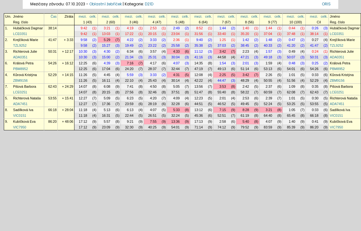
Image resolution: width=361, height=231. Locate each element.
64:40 (268, 115)
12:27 (83, 98)
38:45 (245, 45)
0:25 (315, 63)
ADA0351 (20, 57)
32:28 (175, 104)
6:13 (130, 110)
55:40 (221, 92)
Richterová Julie (25, 51)
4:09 (176, 98)
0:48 (292, 63)
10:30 (83, 51)
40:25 (152, 127)
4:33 (176, 51)
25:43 (152, 80)
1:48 (269, 40)
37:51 (175, 92)
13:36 (175, 121)
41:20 (291, 45)
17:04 (106, 69)
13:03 (106, 34)
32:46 (152, 92)
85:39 (291, 127)
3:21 (107, 28)
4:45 (107, 75)
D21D (149, 4)
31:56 (198, 34)
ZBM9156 (20, 80)
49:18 (268, 57)
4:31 (176, 75)
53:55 (52, 98)
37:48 (291, 34)
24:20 (129, 69)
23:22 (152, 45)
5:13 (107, 110)
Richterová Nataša (27, 98)
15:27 (106, 45)
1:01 (292, 75)
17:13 (198, 121)
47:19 (198, 69)
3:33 (153, 40)
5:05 (176, 86)
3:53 (222, 86)
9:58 (84, 40)
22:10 (129, 80)
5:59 (130, 75)
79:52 (245, 127)
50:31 (52, 51)
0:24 (315, 51)
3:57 (153, 51)
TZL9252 (20, 45)
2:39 (269, 98)
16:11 (106, 80)
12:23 (198, 98)
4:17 (153, 63)
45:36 (198, 115)
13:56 (198, 86)
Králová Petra (23, 63)
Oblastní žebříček (105, 4)
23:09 (106, 127)
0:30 (315, 98)
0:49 (292, 51)
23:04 (175, 34)
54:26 (52, 63)
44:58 (221, 57)
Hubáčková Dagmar (28, 28)
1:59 (269, 63)
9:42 (84, 28)
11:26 (83, 75)
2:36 (176, 40)
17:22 (129, 34)
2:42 (245, 86)
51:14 (245, 69)
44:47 (221, 80)
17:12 (83, 121)
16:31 (106, 115)
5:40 (245, 121)
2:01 (245, 63)
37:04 (268, 34)
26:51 (152, 115)
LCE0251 (20, 92)
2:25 (222, 75)
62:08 (291, 92)
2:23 (245, 51)
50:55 (268, 80)
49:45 (245, 104)
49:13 (221, 69)
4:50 (153, 86)
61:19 (245, 115)
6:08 (107, 86)
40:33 (268, 45)
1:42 (245, 40)
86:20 (52, 121)
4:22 (130, 40)
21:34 (129, 57)
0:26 (315, 28)
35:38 (198, 45)
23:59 (129, 104)
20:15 (152, 34)
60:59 (268, 92)
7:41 (130, 86)
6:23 (130, 98)
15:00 (106, 57)
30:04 (175, 57)
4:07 (176, 63)
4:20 (153, 98)
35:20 (245, 34)
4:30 (107, 51)
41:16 (198, 57)
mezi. (82, 16)
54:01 (291, 69)
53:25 (291, 104)
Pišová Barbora (24, 86)
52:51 (221, 115)
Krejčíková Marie (25, 40)
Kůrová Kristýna (25, 75)
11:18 (83, 110)
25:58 (175, 45)
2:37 (269, 86)
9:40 (199, 40)
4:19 (130, 28)
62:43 (52, 86)
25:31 (152, 57)
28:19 (152, 104)
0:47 (292, 40)
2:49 (176, 28)
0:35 (315, 86)
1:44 (222, 28)
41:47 (52, 40)
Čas (53, 16)
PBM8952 (20, 69)
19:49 (129, 45)
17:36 (106, 104)
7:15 (222, 110)
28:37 (152, 69)
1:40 (245, 28)
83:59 (268, 127)
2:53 (153, 28)
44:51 (198, 104)
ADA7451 (20, 104)
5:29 (107, 40)
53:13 (268, 69)
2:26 (269, 75)
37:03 (221, 45)
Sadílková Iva (23, 110)
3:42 (222, 51)
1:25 (222, 40)
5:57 (107, 121)
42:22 (198, 80)
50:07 (291, 57)
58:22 (245, 92)
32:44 (175, 69)
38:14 (52, 28)
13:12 (198, 110)
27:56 (129, 92)
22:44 (129, 115)
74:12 (221, 127)
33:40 (221, 34)
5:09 (107, 98)
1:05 (292, 110)
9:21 (130, 121)
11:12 (198, 51)
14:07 (83, 86)
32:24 (175, 115)
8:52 (199, 28)
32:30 (129, 127)
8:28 (245, 110)
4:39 (107, 63)
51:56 (291, 80)
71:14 (198, 127)
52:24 (268, 104)
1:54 (222, 63)
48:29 (245, 80)
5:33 (176, 110)
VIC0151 (19, 115)
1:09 (292, 86)
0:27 (315, 40)
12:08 (198, 75)
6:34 (130, 51)
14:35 (198, 63)
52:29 (52, 75)
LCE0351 (20, 34)
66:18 (52, 110)
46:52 (221, 104)
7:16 (130, 63)
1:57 (269, 51)
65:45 (291, 115)
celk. (93, 16)
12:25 (83, 63)
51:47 (198, 92)
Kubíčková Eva (24, 121)
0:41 (315, 121)
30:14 (175, 80)
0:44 (292, 28)
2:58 (222, 121)
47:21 (245, 57)
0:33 (315, 75)
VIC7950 (19, 127)
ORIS (326, 4)
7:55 (153, 121)
